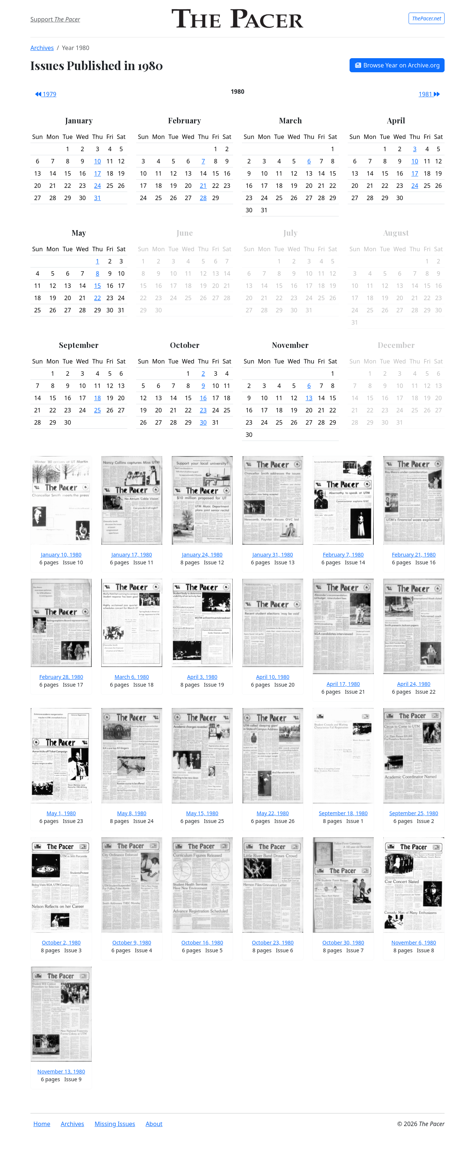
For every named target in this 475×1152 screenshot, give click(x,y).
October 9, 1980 (131, 942)
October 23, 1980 (273, 942)
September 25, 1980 (413, 813)
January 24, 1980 (202, 554)
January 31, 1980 (273, 554)
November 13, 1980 (61, 1071)
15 (97, 286)
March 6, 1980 (132, 676)
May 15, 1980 (202, 813)
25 (97, 410)
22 (97, 298)
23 (203, 410)
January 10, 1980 (61, 554)
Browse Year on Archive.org (397, 65)
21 (203, 186)
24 (97, 186)
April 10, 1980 (272, 676)
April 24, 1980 (413, 683)
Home (41, 1124)
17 (97, 173)
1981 (429, 94)
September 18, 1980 (343, 813)
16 (203, 398)
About (153, 1124)
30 (203, 422)
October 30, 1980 (343, 942)
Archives (42, 48)
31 (97, 198)
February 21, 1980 (414, 554)
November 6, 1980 (414, 942)
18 (97, 398)
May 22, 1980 (273, 813)
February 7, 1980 (343, 554)
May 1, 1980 (61, 813)
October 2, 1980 (61, 942)
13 (309, 398)
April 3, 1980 (202, 676)
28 (203, 198)
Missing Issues (115, 1124)
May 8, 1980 (132, 813)
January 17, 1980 (132, 554)
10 (97, 161)
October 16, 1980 (202, 942)
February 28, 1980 (61, 676)
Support (55, 19)
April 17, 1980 (343, 683)
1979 (45, 94)
